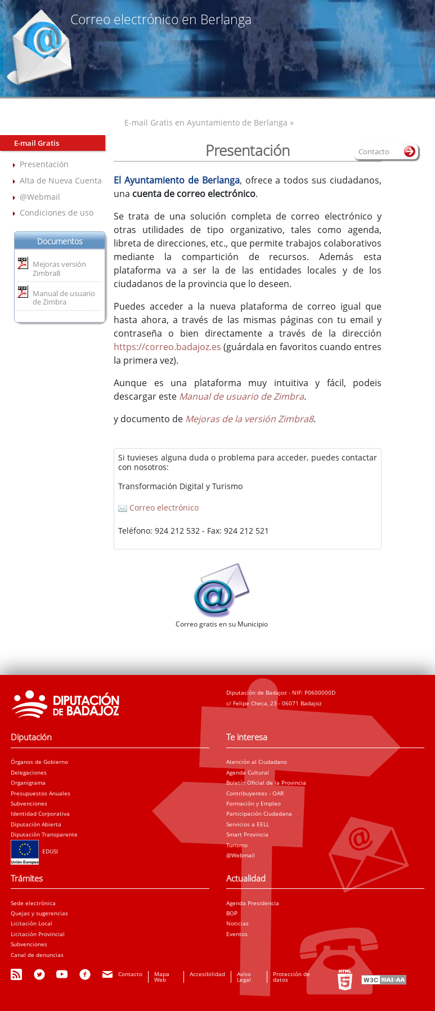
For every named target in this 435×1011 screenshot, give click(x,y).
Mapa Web (161, 976)
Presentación (44, 164)
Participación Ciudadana (259, 813)
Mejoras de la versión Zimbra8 (249, 419)
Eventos (237, 934)
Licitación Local (31, 923)
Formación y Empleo (253, 803)
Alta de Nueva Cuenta (61, 180)
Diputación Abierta (36, 824)
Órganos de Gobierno (39, 762)
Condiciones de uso (56, 212)
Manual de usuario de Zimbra (64, 297)
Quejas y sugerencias (39, 913)
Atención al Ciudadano (256, 762)
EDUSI (34, 851)
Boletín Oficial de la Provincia (266, 782)
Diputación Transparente (44, 834)
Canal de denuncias (37, 955)
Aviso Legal (244, 976)
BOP (231, 913)
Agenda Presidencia (252, 903)
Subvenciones (29, 803)
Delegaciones (29, 772)
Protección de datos (291, 976)
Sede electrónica (33, 903)
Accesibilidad (207, 974)
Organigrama (28, 782)
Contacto (130, 974)
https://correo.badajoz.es (167, 347)
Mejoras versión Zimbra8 (59, 268)
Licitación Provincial (38, 934)
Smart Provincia (247, 834)
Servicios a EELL (247, 824)
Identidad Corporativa (40, 813)
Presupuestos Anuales (40, 793)
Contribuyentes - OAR (255, 793)
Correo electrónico (158, 507)
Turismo (237, 845)
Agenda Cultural (247, 772)
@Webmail (40, 196)
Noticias (237, 923)
